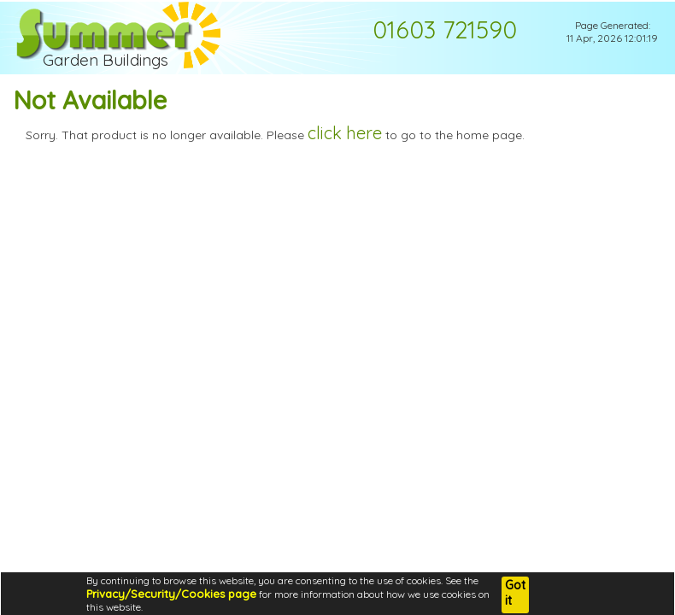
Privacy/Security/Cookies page (171, 593)
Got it (515, 592)
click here (345, 133)
